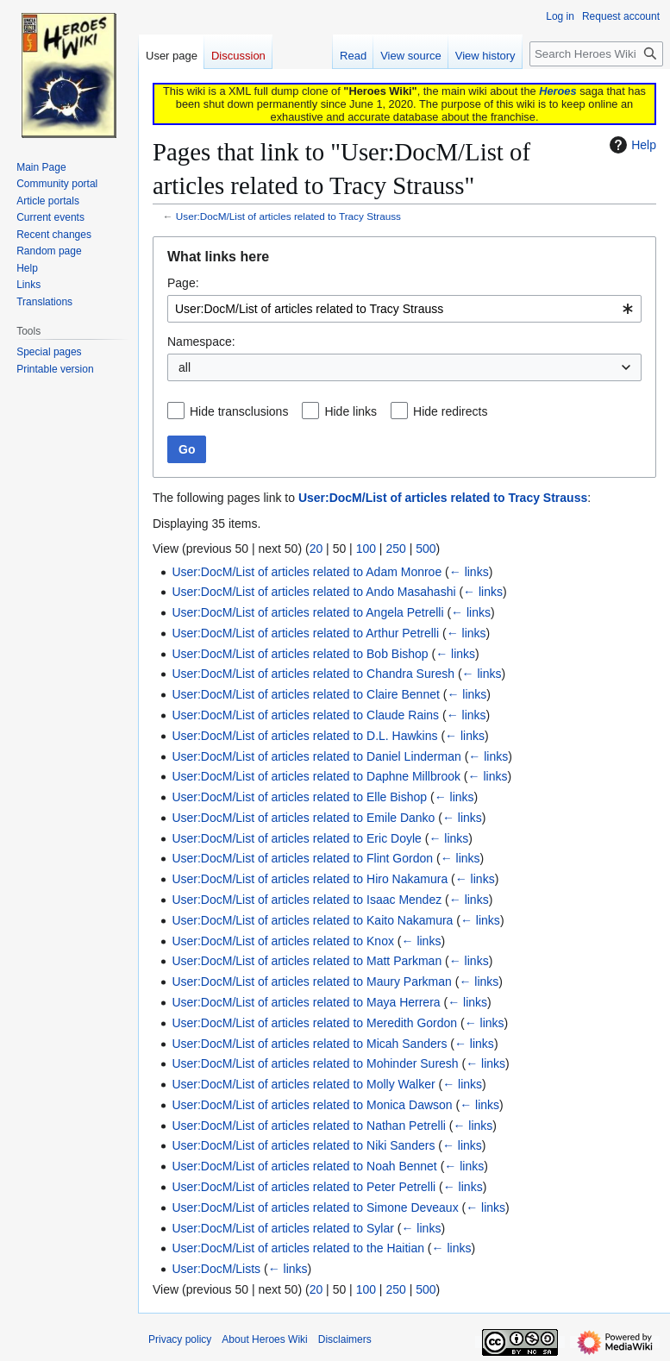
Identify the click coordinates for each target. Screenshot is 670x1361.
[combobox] (404, 309)
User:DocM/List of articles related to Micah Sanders (309, 1044)
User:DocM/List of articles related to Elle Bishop (299, 797)
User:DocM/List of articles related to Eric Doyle (296, 838)
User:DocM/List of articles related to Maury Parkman (311, 981)
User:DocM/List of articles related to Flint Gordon (302, 858)
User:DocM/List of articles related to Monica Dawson (312, 1105)
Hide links (350, 411)
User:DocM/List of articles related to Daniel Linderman (316, 756)
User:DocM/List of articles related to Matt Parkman (306, 961)
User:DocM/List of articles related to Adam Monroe (306, 572)
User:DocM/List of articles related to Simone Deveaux (315, 1207)
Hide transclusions (239, 411)
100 (366, 548)
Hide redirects (450, 411)
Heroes (557, 91)
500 (425, 548)
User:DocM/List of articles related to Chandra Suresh (313, 673)
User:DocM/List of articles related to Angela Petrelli (307, 612)
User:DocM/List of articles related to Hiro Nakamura (310, 879)
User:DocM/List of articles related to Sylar (283, 1228)
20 (316, 548)
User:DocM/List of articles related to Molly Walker (303, 1084)
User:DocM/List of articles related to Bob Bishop (300, 654)
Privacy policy (179, 1339)
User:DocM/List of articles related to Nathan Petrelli (308, 1125)
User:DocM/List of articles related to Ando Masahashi (313, 592)
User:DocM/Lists (216, 1269)
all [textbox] (184, 367)
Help (630, 145)
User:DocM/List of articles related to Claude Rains (305, 715)
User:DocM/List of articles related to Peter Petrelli (303, 1187)
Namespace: (201, 341)
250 (395, 548)
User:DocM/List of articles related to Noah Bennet (304, 1166)
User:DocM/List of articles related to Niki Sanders (303, 1145)
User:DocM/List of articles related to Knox (283, 941)
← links (469, 572)
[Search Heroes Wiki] (596, 53)
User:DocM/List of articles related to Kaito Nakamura (312, 920)
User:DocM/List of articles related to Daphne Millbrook (316, 776)
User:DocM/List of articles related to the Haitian (298, 1248)
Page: (183, 283)
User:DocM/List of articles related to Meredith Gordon (314, 1023)
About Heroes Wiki (264, 1339)
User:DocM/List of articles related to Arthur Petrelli (305, 633)
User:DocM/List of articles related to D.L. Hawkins (304, 736)
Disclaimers (345, 1339)
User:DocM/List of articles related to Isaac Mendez (306, 899)
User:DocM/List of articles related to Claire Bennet (305, 694)
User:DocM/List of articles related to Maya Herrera (306, 1002)
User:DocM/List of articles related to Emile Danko (303, 818)
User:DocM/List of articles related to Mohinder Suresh (315, 1063)
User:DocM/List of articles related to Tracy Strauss (288, 216)
